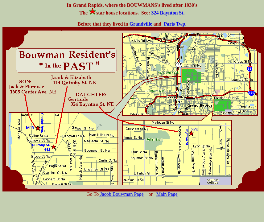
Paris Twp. (175, 24)
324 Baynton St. (168, 12)
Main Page (167, 194)
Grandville (141, 24)
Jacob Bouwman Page (121, 194)
